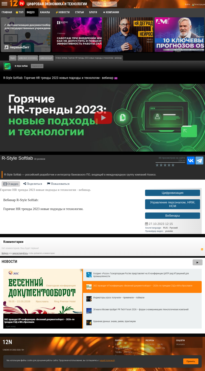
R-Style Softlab (21, 66)
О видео (10, 184)
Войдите (5, 253)
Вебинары (172, 215)
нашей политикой (107, 360)
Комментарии (13, 242)
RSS (202, 249)
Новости (9, 261)
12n (7, 342)
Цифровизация (172, 192)
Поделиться (32, 183)
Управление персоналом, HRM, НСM (172, 204)
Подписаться (37, 66)
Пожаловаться (58, 183)
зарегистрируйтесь (20, 253)
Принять (191, 361)
